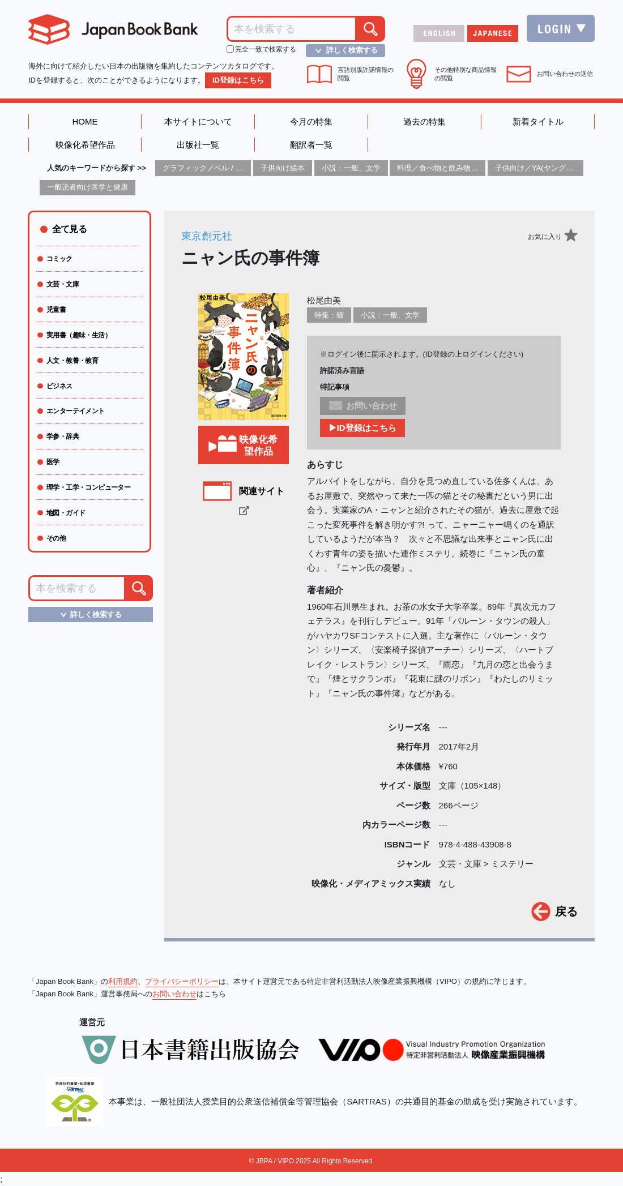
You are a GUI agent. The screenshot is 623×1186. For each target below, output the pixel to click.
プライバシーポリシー (182, 981)
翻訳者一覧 (311, 144)
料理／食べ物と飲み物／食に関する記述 (463, 168)
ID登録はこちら (238, 80)
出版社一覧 (198, 144)
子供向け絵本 (283, 168)
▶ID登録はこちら (362, 428)
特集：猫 (329, 315)
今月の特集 (311, 121)
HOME (85, 121)
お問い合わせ (174, 994)
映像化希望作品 (85, 144)
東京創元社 (206, 236)
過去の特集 (424, 121)
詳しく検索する (343, 50)
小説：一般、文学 (351, 168)
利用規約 (123, 981)
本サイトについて (198, 121)
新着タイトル (538, 121)
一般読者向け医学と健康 (87, 187)
